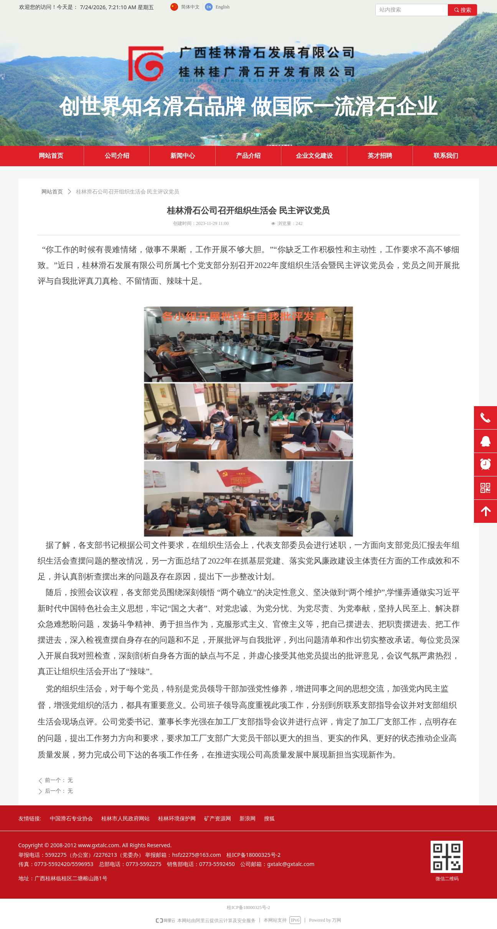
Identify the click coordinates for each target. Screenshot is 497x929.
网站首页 (52, 192)
